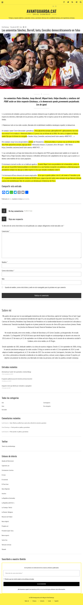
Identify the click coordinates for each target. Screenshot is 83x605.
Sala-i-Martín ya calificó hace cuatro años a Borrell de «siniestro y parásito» (28, 423)
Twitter (67, 2)
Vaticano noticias (6, 545)
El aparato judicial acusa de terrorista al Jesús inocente (17, 379)
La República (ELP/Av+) (8, 503)
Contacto (42, 601)
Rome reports (5, 535)
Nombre (5, 262)
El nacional (5, 480)
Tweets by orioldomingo (8, 446)
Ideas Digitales (6, 489)
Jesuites (4, 493)
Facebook (63, 2)
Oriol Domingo (5, 27)
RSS (72, 2)
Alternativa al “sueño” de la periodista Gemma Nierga (16, 372)
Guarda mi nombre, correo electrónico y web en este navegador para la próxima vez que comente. (35, 287)
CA (53, 6)
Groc (21, 27)
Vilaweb (4, 549)
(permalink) (26, 199)
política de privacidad (42, 589)
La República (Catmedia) (8, 498)
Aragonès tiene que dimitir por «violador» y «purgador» (17, 386)
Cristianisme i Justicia (7, 470)
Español (56, 601)
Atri (3, 403)
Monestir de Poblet (7, 517)
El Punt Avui (5, 484)
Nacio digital (5, 521)
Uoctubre (4, 410)
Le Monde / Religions (7, 512)
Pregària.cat (5, 526)
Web (3, 279)
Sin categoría (47, 406)
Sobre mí (27, 601)
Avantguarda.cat (41, 11)
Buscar (80, 2)
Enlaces (34, 601)
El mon (4, 475)
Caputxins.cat (5, 466)
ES (55, 6)
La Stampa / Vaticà (7, 507)
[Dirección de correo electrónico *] (41, 573)
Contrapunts (46, 403)
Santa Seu (4, 540)
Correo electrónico (8, 270)
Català (49, 601)
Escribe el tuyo (28, 211)
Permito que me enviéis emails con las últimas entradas (18, 579)
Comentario (6, 231)
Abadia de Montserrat (8, 461)
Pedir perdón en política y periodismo (20, 427)
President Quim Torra (7, 531)
